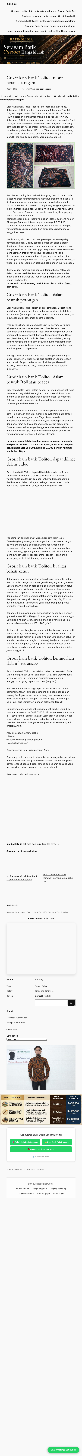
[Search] (71, 1003)
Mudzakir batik (16, 96)
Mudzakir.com (22, 1188)
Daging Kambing (58, 1188)
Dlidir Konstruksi (26, 1193)
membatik (29, 757)
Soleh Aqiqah (43, 1193)
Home (3, 96)
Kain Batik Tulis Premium (57, 1142)
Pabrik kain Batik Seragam (25, 1142)
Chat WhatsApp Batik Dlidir (63, 1450)
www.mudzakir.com (41, 1157)
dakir (25, 89)
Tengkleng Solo (40, 1188)
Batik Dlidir (12, 4)
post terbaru (13, 1029)
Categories (12, 1036)
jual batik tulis (14, 844)
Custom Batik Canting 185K (41, 1149)
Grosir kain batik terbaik (40, 89)
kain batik (60, 715)
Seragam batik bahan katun (22, 851)
